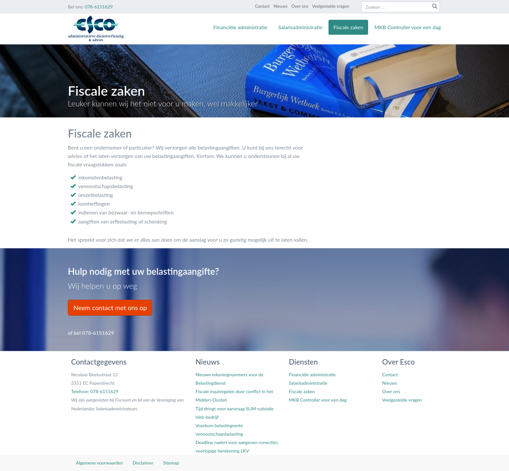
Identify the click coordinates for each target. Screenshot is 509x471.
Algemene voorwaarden (99, 462)
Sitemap (171, 462)
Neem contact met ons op (110, 307)
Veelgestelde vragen (330, 6)
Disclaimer (142, 462)
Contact (262, 6)
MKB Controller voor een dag (407, 27)
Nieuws (281, 6)
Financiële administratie (240, 27)
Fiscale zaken (348, 27)
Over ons (300, 6)
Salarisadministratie (300, 27)
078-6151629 (99, 6)
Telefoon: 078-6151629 (94, 391)
